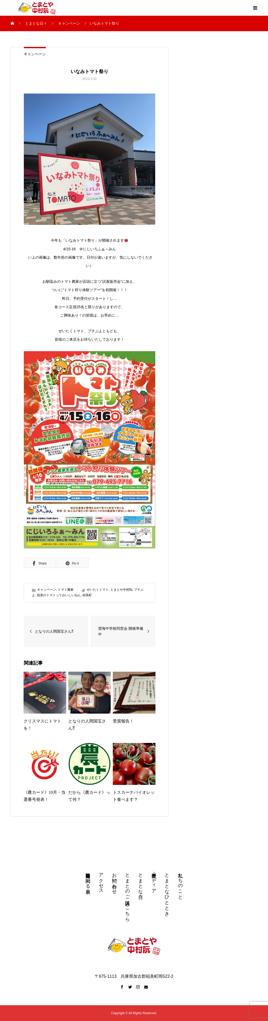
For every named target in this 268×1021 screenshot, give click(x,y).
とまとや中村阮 (121, 589)
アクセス (101, 880)
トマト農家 (66, 589)
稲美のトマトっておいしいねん (59, 595)
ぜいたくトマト (98, 589)
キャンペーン (35, 54)
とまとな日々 (140, 881)
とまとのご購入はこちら (127, 894)
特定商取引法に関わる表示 (88, 878)
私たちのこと (180, 883)
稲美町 (87, 595)
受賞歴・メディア (154, 880)
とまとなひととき (167, 892)
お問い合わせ (114, 881)
